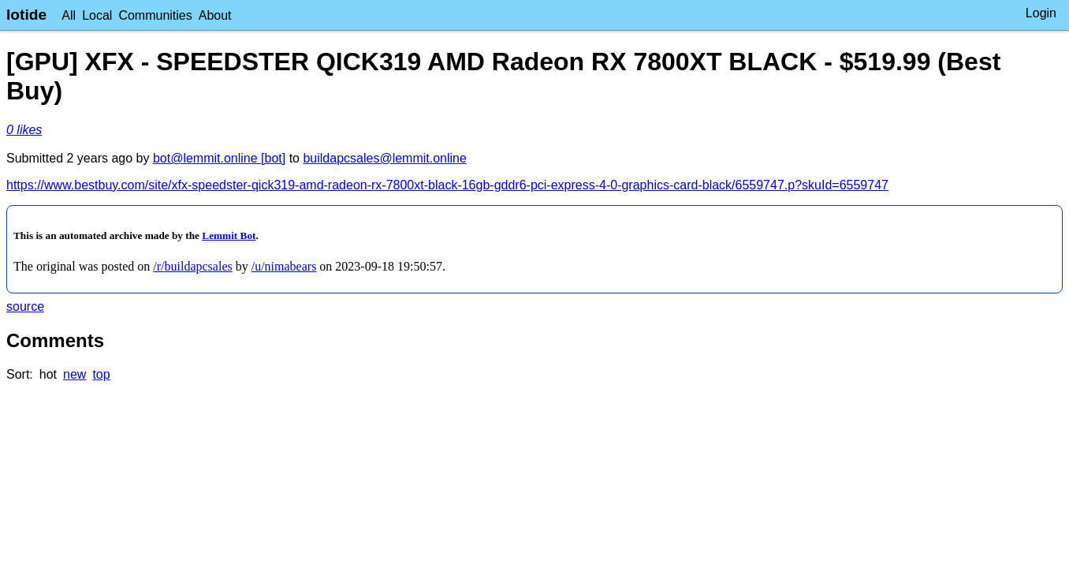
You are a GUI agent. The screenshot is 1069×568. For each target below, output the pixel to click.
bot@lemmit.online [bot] (219, 158)
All (68, 15)
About (215, 15)
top (101, 374)
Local (97, 15)
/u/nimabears (284, 266)
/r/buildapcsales (192, 266)
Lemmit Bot (228, 235)
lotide (26, 14)
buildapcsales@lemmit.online (384, 158)
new (74, 374)
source (25, 306)
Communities (155, 15)
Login (1041, 13)
